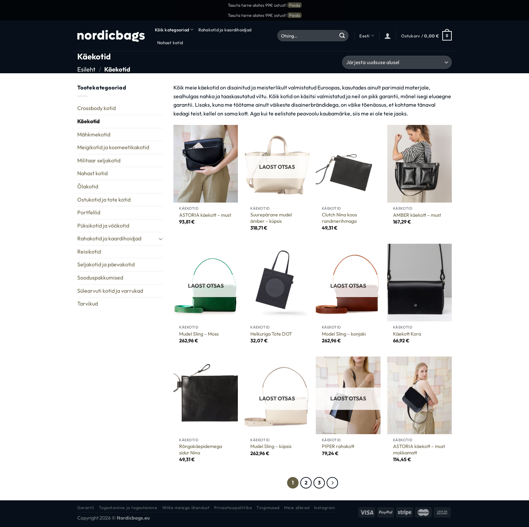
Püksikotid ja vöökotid (103, 225)
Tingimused (268, 507)
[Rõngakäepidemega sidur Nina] (205, 395)
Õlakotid (87, 186)
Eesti (366, 35)
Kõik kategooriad (174, 29)
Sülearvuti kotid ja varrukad (110, 290)
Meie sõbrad (296, 507)
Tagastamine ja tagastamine (128, 507)
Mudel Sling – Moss (199, 334)
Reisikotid (89, 251)
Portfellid (88, 212)
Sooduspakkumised (100, 277)
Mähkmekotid (93, 134)
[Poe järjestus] (397, 62)
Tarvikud (87, 303)
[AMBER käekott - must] (419, 164)
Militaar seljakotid (98, 160)
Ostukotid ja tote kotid (104, 199)
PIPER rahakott (338, 446)
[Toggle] (160, 239)
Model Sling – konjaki (344, 334)
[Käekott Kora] (419, 282)
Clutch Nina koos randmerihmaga (339, 218)
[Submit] (342, 36)
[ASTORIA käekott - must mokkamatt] (419, 395)
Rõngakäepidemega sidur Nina (200, 449)
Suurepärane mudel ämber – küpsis (271, 218)
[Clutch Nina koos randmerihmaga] (348, 164)
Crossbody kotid (96, 108)
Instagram (324, 507)
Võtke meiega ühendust (186, 507)
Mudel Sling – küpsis (270, 446)
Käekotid (88, 121)
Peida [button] (294, 5)
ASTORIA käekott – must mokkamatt (419, 449)
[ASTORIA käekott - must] (205, 164)
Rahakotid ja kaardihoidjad (225, 29)
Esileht (86, 69)
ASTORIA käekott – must (205, 215)
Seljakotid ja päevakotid (106, 264)
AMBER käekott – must (417, 215)
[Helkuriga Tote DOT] (277, 282)
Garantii (85, 507)
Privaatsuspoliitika (233, 507)
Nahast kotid (170, 42)
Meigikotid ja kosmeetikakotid (113, 147)
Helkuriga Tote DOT (271, 334)
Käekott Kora (407, 334)
